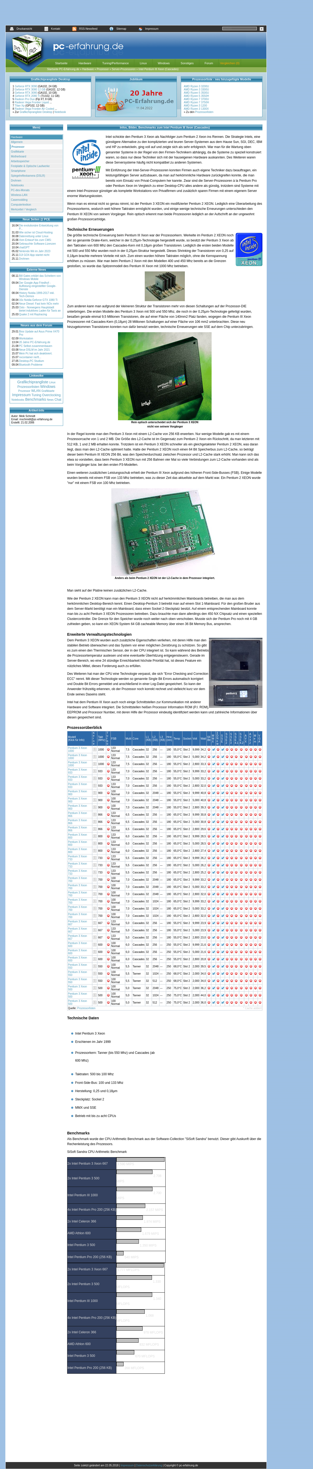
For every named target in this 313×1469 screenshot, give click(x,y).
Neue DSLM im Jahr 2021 (34, 349)
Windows (164, 63)
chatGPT (24, 247)
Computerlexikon (21, 204)
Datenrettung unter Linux (33, 236)
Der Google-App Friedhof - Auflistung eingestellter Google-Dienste (37, 286)
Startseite (61, 63)
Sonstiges (187, 63)
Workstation (26, 338)
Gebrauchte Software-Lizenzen (37, 243)
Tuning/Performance (115, 63)
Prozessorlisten (204, 112)
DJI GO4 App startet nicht (34, 254)
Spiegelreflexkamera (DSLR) (28, 175)
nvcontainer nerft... (30, 357)
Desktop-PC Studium (31, 360)
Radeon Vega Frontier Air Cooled (35, 108)
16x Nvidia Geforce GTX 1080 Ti (38, 299)
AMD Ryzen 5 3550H (196, 95)
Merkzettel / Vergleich (24, 209)
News (50, 399)
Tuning (36, 395)
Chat (58, 400)
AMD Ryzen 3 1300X (196, 108)
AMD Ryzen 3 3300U (196, 89)
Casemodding (19, 199)
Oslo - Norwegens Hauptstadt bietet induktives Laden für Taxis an (40, 309)
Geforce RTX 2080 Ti (28, 95)
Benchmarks (35, 399)
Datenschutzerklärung (149, 1465)
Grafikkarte (17, 151)
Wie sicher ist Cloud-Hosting (36, 232)
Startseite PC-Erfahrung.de (63, 69)
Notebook (60, 112)
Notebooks (17, 185)
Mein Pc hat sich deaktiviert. (35, 353)
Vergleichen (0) (229, 63)
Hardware (84, 63)
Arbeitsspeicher (20, 161)
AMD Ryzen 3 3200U (196, 86)
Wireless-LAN (19, 195)
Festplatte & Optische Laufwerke (30, 166)
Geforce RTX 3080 (26, 92)
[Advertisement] (136, 13)
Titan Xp (20, 105)
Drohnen (16, 180)
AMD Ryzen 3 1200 (195, 105)
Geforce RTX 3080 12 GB (30, 89)
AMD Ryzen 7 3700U (196, 99)
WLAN (36, 391)
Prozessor (103, 69)
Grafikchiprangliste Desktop (36, 112)
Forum (209, 63)
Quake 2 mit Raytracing (33, 314)
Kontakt (52, 28)
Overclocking (51, 395)
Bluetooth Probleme (31, 364)
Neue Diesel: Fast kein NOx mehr (39, 303)
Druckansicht (21, 28)
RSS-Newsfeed (84, 28)
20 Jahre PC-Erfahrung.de (34, 342)
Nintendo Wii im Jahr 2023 (34, 251)
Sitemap (117, 28)
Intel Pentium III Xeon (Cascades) (159, 69)
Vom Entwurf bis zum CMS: (35, 239)
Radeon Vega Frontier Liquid (32, 102)
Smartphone (18, 170)
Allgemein (17, 142)
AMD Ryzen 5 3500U (196, 92)
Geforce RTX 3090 (26, 86)
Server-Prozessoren (124, 69)
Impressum (148, 28)
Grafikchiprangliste (32, 382)
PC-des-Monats (20, 190)
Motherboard (18, 156)
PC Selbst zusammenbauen (35, 345)
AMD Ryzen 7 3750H (196, 102)
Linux (143, 63)
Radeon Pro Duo (25, 99)
